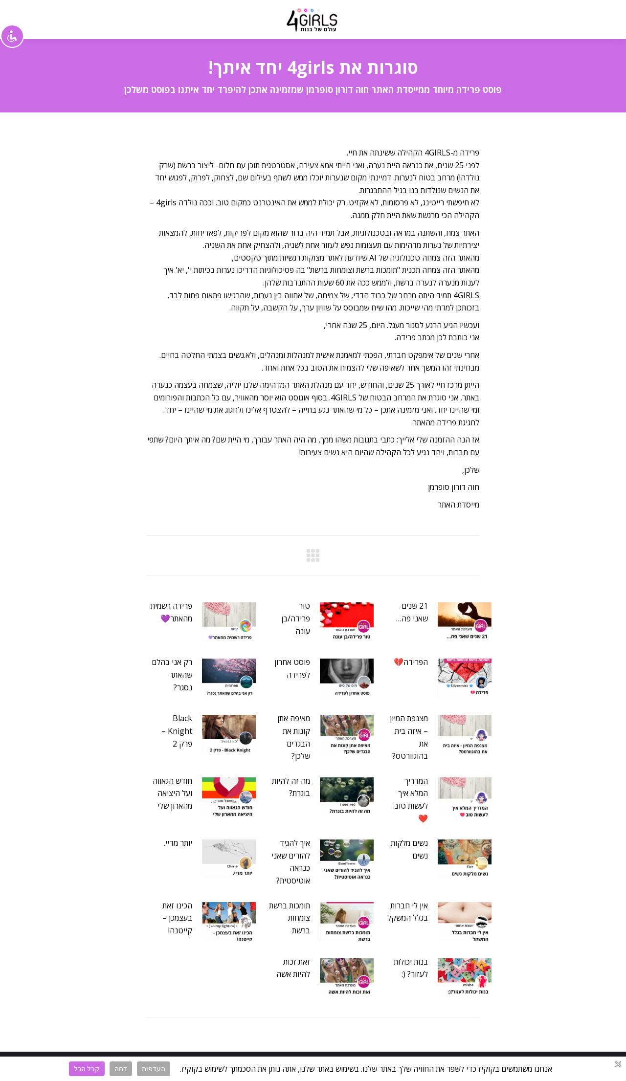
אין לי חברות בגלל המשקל (407, 912)
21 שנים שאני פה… (412, 612)
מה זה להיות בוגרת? (291, 787)
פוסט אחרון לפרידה (292, 668)
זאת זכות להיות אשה (293, 968)
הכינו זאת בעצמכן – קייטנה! (177, 918)
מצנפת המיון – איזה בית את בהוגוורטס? (409, 737)
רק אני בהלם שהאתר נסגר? (172, 674)
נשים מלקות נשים (409, 849)
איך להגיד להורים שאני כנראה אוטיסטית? (290, 862)
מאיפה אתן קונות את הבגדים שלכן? (293, 737)
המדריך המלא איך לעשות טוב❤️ (411, 799)
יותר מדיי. (178, 843)
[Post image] (465, 621)
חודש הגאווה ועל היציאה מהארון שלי (172, 793)
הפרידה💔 (411, 662)
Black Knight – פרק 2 (176, 731)
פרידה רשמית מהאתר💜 (171, 612)
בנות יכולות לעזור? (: (411, 968)
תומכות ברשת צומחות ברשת (289, 918)
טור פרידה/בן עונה (295, 618)
